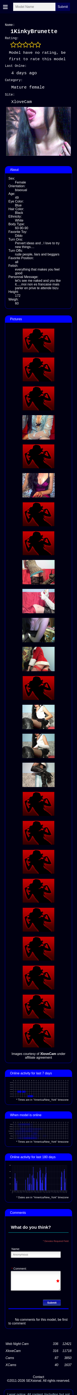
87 (56, 1357)
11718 (67, 1350)
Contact (38, 1376)
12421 (67, 1343)
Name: (15, 1248)
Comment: (19, 1267)
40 (56, 1364)
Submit (51, 1301)
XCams (11, 1364)
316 (55, 1350)
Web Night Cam (17, 1343)
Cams (10, 1357)
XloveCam (13, 1350)
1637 (68, 1364)
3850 (68, 1357)
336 (55, 1343)
